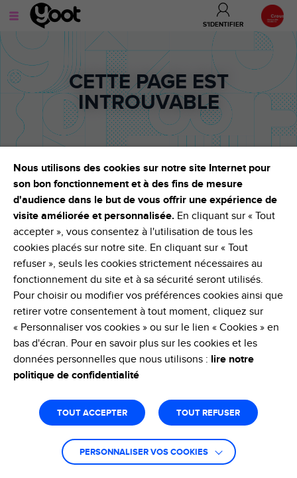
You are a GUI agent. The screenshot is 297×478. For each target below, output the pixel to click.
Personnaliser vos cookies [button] (144, 452)
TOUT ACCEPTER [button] (92, 413)
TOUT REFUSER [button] (208, 413)
